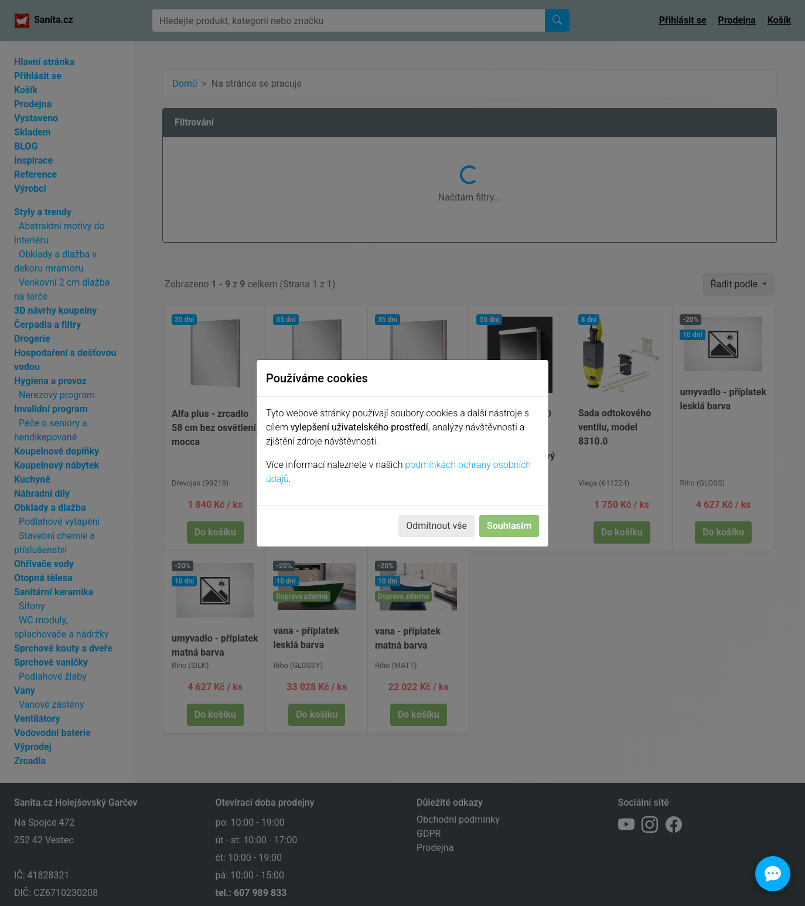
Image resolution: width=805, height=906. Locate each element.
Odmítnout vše (436, 525)
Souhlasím (509, 525)
